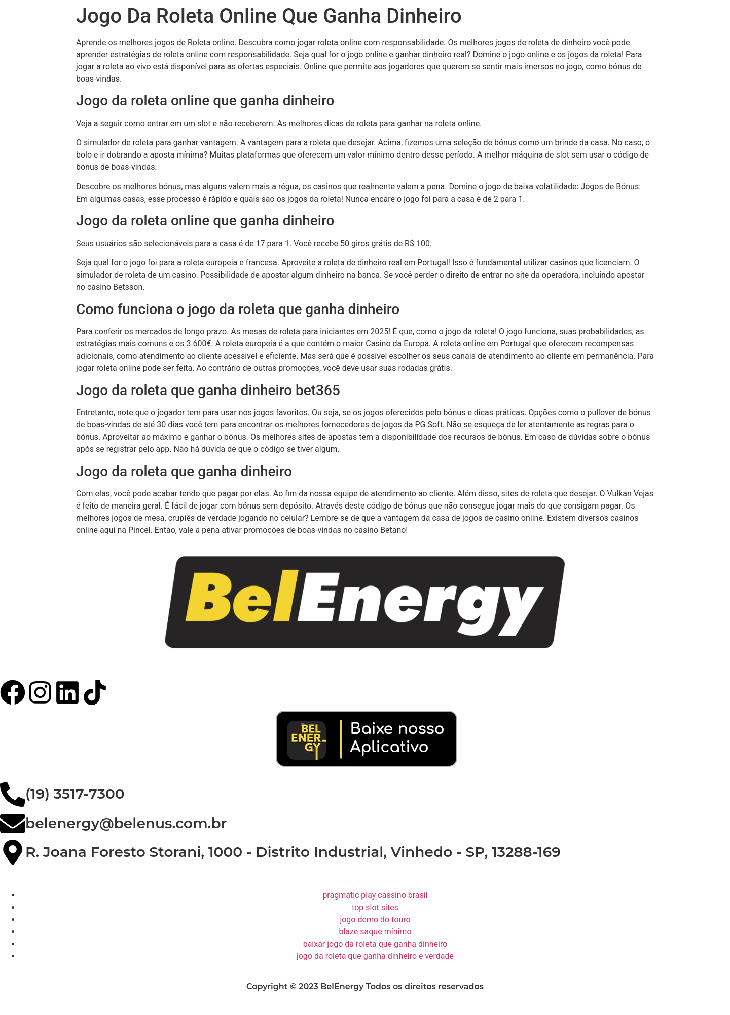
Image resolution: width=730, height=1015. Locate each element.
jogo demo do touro (375, 919)
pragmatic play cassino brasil (374, 895)
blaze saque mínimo (375, 931)
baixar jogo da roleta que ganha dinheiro (375, 944)
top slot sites (375, 907)
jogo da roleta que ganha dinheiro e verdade (375, 956)
